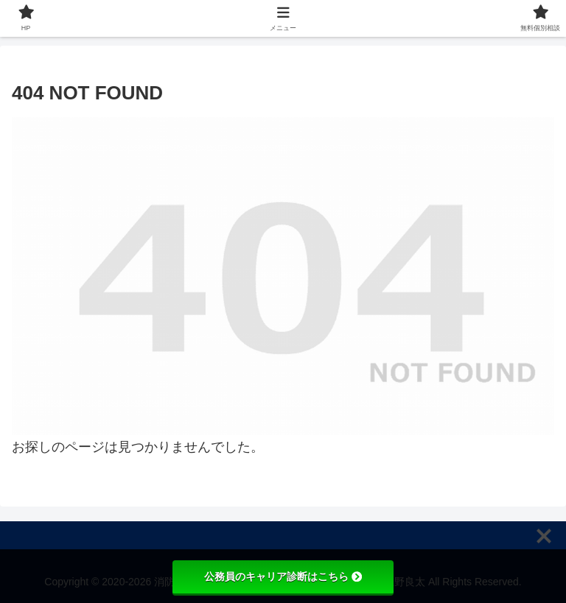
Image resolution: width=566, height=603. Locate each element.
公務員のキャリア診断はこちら (283, 576)
